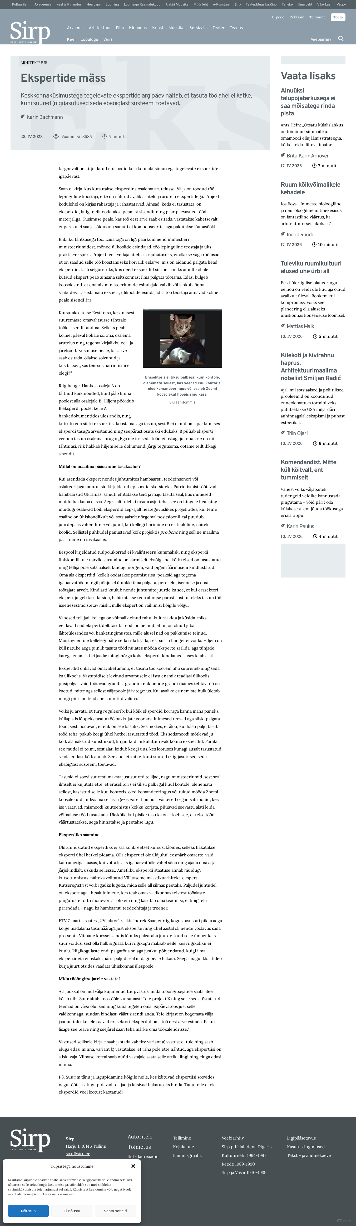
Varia (107, 39)
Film (120, 28)
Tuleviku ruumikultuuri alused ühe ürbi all (311, 267)
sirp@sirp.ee (78, 1153)
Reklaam (297, 17)
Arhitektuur (100, 28)
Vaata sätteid (115, 1211)
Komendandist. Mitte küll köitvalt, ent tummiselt (308, 470)
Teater (218, 28)
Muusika (176, 28)
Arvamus (75, 28)
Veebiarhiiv (321, 39)
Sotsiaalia (198, 28)
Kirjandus (138, 28)
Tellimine (317, 17)
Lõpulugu (89, 39)
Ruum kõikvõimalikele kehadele (310, 189)
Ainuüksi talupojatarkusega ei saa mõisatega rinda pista (308, 102)
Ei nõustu (72, 1211)
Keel (71, 39)
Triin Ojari (297, 433)
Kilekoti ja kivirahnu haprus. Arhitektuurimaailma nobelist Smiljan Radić (311, 367)
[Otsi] (340, 38)
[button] (133, 1166)
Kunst (158, 28)
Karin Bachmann (45, 117)
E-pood (278, 17)
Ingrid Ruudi (300, 235)
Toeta (338, 17)
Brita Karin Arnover (308, 156)
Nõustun (28, 1211)
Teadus (236, 28)
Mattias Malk (300, 326)
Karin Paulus (300, 526)
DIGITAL (344, 1221)
